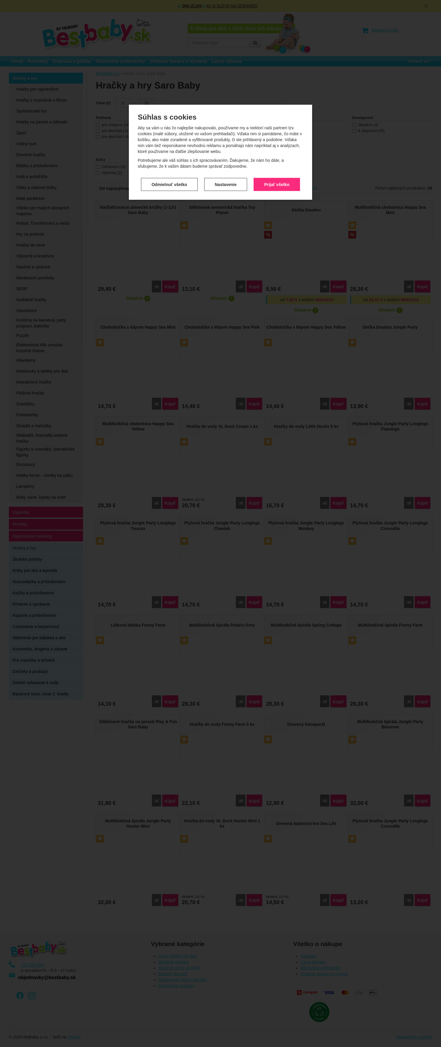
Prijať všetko (276, 115)
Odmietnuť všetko (169, 115)
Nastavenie (226, 115)
